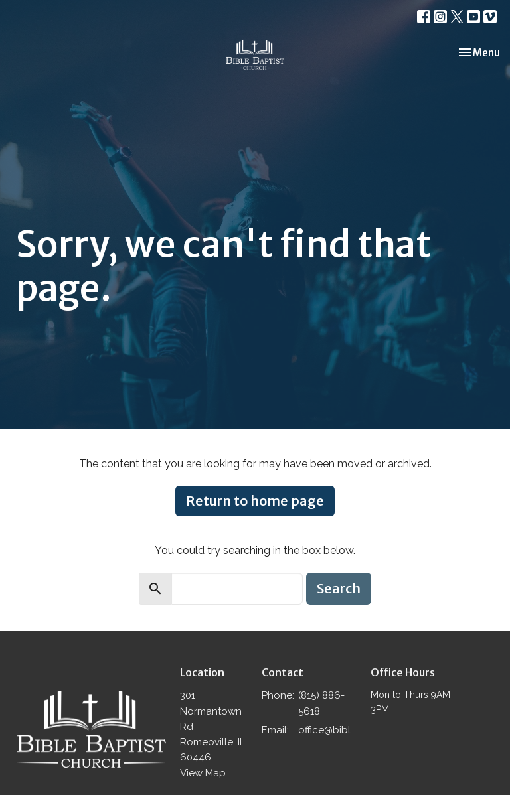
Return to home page (255, 500)
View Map (203, 773)
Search (339, 588)
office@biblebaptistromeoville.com (327, 730)
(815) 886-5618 (321, 703)
